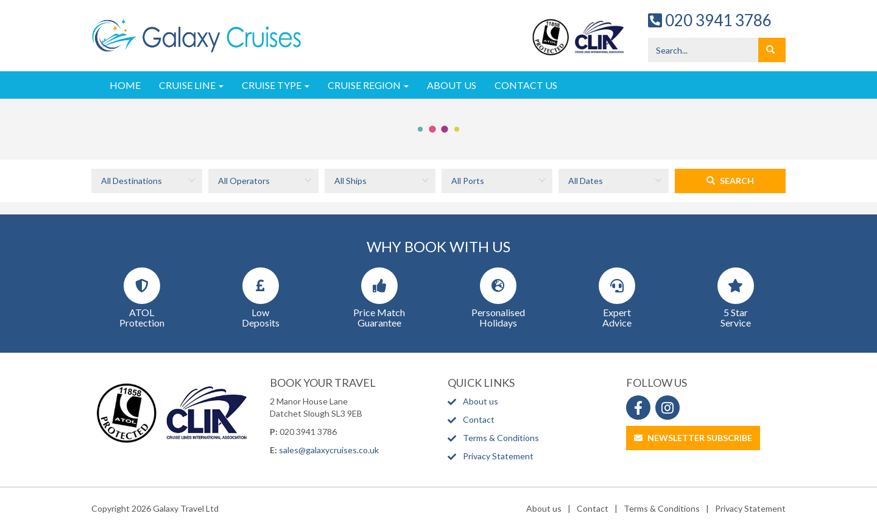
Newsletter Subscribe (693, 438)
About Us (451, 85)
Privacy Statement (498, 456)
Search (730, 180)
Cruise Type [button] (275, 85)
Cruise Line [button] (191, 85)
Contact (479, 419)
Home (125, 85)
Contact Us (526, 85)
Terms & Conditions (501, 438)
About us (480, 401)
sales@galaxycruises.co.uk (329, 450)
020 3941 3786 (710, 20)
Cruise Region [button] (368, 85)
